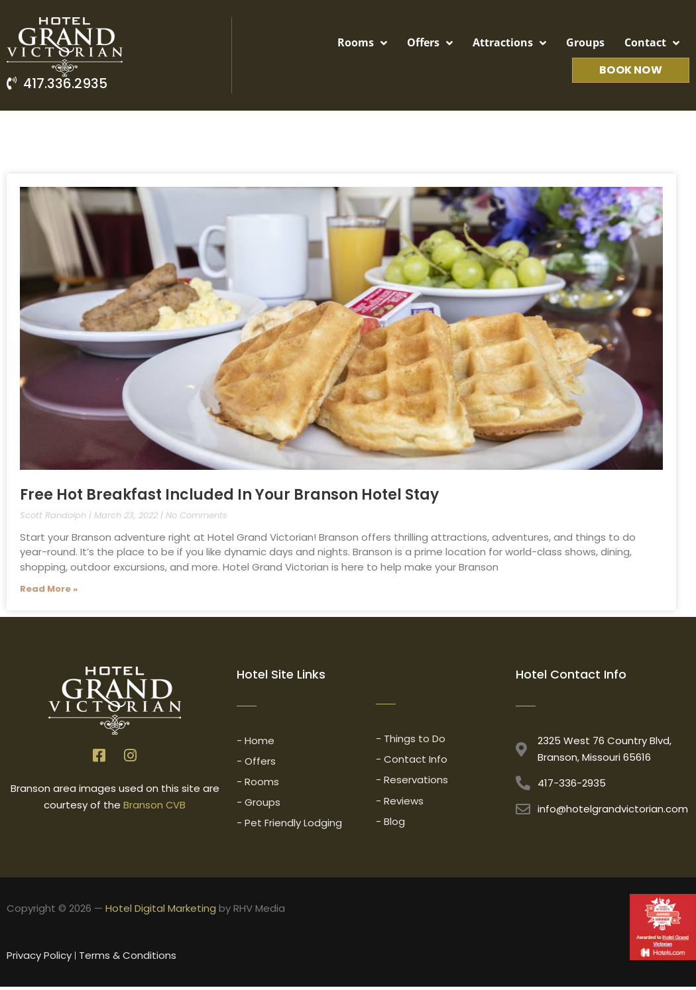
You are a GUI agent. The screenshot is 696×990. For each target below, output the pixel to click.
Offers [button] (430, 43)
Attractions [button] (509, 43)
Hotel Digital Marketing (160, 911)
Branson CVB (154, 805)
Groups (585, 42)
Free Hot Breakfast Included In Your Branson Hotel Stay (229, 494)
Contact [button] (651, 43)
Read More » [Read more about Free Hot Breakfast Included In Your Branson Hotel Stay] (49, 588)
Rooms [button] (362, 43)
